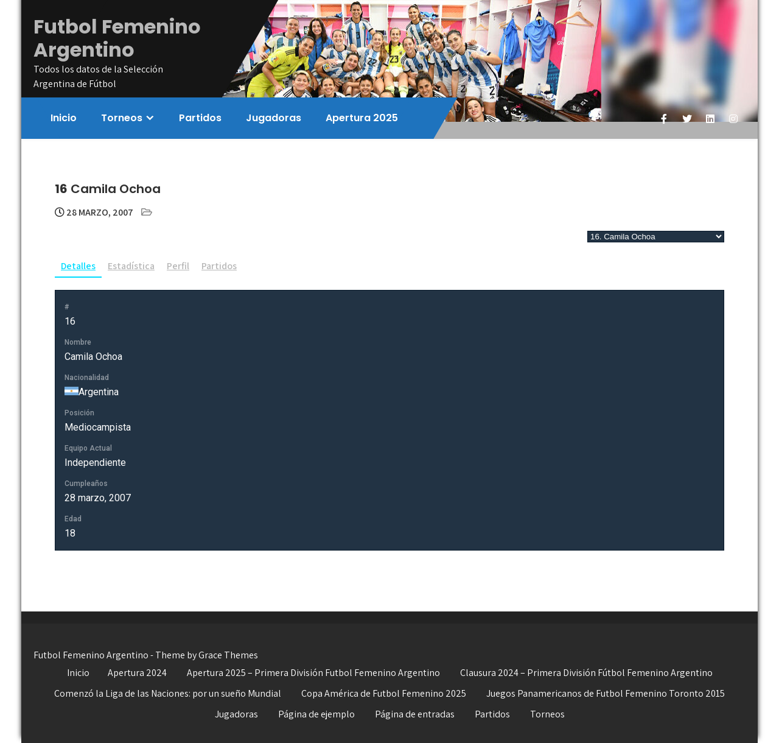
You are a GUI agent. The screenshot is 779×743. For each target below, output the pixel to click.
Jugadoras (273, 118)
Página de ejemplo (316, 714)
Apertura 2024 (137, 672)
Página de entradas (415, 714)
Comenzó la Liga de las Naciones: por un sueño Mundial (167, 693)
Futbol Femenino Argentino (117, 38)
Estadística (131, 265)
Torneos (121, 118)
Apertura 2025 (362, 118)
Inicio (64, 118)
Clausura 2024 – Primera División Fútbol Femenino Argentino (586, 672)
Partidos (200, 118)
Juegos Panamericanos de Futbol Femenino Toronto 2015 (605, 693)
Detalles (78, 265)
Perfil (178, 265)
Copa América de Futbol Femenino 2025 (383, 693)
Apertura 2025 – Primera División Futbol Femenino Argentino (313, 672)
